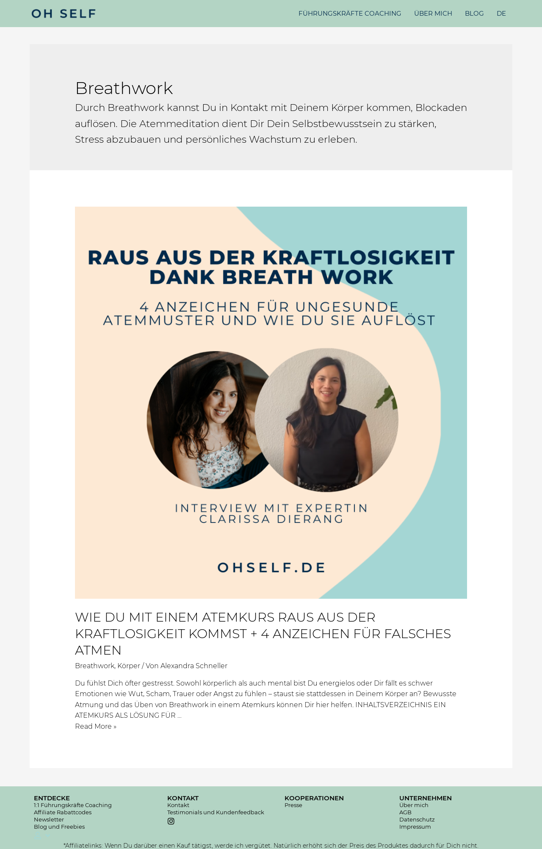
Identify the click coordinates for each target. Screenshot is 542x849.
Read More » (95, 726)
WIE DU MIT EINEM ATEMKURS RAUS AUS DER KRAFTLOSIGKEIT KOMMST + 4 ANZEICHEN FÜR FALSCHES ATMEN (263, 633)
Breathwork (94, 666)
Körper (128, 666)
